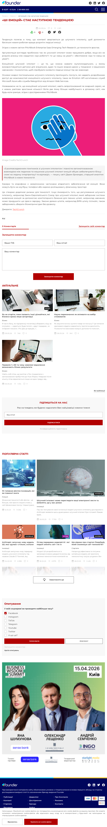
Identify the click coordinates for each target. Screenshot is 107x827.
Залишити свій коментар (92, 226)
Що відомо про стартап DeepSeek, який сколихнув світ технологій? (88, 545)
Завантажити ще (53, 581)
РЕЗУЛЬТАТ (84, 643)
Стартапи (7, 806)
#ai (3, 218)
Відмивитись (12, 822)
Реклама (59, 802)
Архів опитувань (11, 652)
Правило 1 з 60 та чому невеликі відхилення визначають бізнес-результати (23, 367)
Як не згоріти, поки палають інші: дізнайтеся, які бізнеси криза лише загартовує (26, 316)
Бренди (32, 806)
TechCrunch (18, 209)
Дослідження (35, 802)
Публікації (8, 799)
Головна (5, 16)
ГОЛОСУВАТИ (34, 643)
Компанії (7, 802)
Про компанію (61, 799)
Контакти (59, 806)
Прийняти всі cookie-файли (41, 822)
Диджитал (33, 799)
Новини (13, 16)
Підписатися (53, 424)
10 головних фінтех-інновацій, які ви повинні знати (18, 502)
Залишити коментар (53, 277)
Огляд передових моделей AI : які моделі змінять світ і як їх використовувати (53, 546)
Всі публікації (99, 392)
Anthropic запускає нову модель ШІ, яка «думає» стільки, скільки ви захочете (18, 546)
